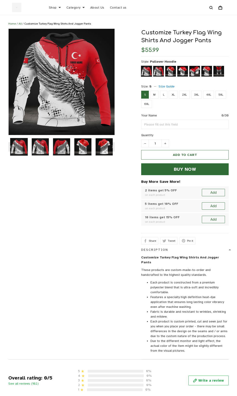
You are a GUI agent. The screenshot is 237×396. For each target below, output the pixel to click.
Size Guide (167, 86)
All (20, 23)
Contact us (118, 8)
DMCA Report (165, 380)
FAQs (86, 357)
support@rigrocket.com (20, 354)
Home (12, 23)
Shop (55, 8)
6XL (146, 104)
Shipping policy (173, 350)
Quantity (147, 135)
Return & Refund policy (178, 342)
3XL (196, 94)
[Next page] (112, 146)
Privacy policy (171, 335)
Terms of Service (174, 357)
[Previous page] (10, 146)
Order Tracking (94, 364)
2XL (184, 94)
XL (173, 94)
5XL (220, 94)
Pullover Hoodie (163, 62)
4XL (208, 94)
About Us (97, 8)
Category (75, 8)
